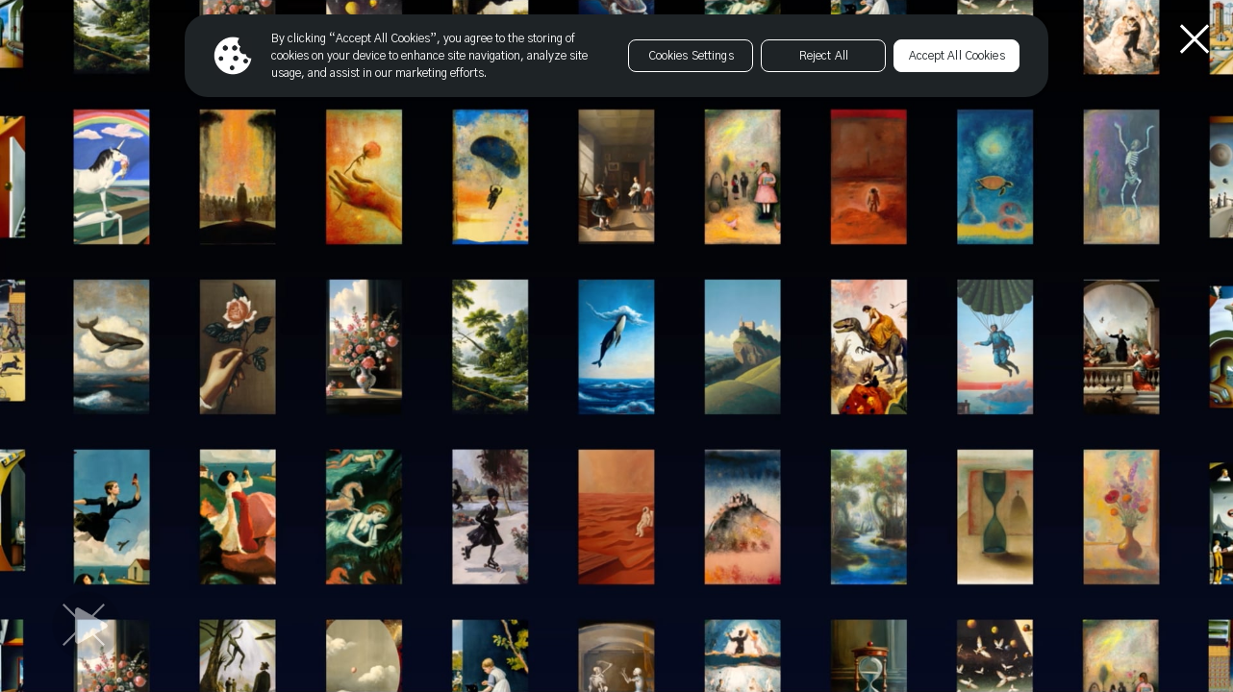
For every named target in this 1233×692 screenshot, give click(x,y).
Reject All (823, 56)
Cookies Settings (691, 56)
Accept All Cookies (957, 56)
